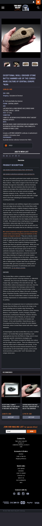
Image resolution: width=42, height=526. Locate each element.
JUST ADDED (21, 468)
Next (39, 372)
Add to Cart (11, 417)
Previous (36, 372)
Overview (21, 160)
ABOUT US (21, 478)
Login (18, 456)
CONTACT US (21, 475)
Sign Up (23, 456)
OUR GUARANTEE (21, 480)
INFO (21, 482)
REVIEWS (21, 471)
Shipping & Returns (21, 458)
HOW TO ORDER (21, 473)
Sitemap (22, 511)
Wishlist (21, 454)
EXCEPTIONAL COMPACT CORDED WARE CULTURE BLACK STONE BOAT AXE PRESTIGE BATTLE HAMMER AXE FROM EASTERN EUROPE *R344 (10, 407)
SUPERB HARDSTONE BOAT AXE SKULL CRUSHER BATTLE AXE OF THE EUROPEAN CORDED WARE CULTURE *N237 (31, 407)
